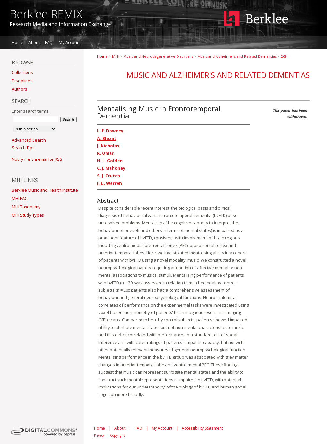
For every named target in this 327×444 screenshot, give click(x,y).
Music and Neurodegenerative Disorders (158, 56)
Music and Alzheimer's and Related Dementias (237, 56)
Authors (19, 89)
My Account (162, 428)
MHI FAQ (20, 198)
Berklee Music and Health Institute (45, 190)
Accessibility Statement (202, 428)
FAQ (138, 428)
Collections (22, 72)
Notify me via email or (37, 159)
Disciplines (22, 81)
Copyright (117, 435)
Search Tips (23, 148)
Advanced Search (29, 140)
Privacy (99, 435)
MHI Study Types (28, 215)
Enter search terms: (30, 111)
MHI (115, 56)
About (119, 428)
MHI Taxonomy (26, 207)
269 (284, 56)
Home (102, 56)
